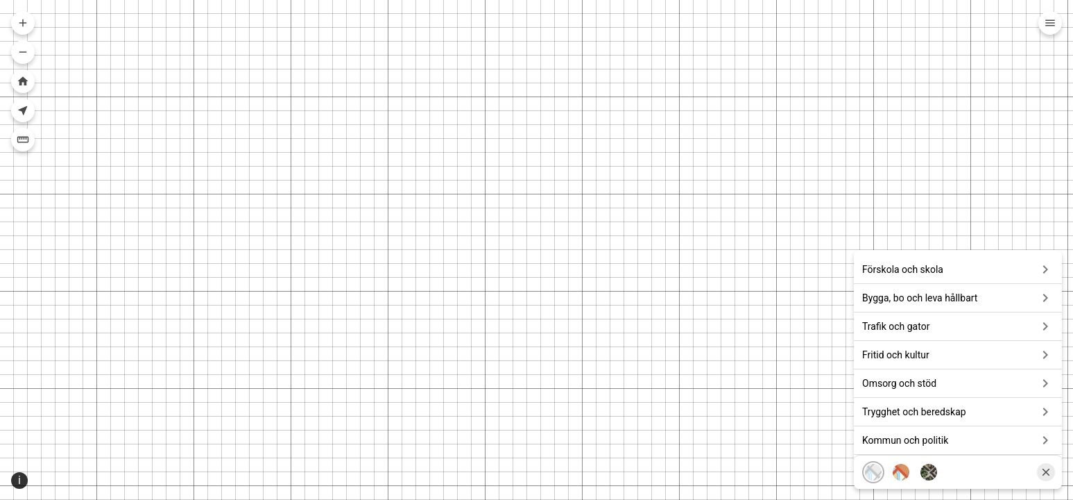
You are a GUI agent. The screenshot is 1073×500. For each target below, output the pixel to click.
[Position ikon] (12, 490)
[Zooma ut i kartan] (23, 52)
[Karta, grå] (873, 453)
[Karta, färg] (901, 453)
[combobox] (531, 25)
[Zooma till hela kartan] (23, 81)
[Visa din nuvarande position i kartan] (23, 110)
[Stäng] (1046, 453)
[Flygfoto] (929, 453)
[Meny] (1050, 23)
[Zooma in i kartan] (23, 23)
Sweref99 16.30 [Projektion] (56, 489)
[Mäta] (23, 139)
